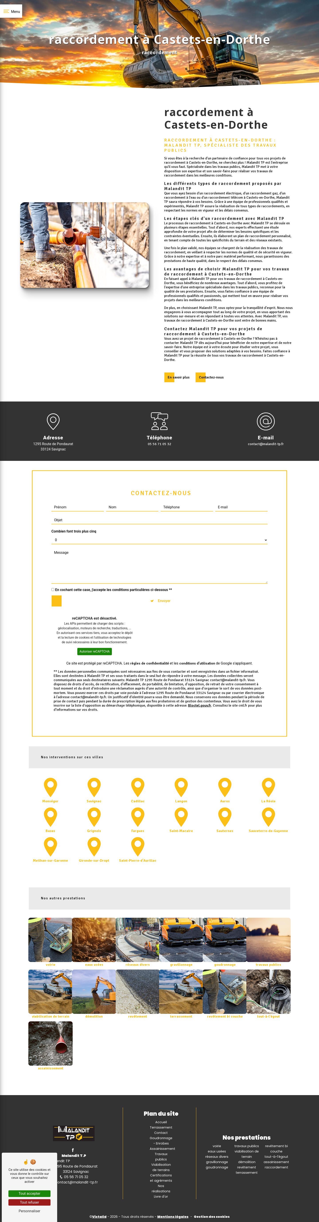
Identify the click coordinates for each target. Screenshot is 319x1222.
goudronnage (217, 1167)
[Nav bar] (11, 11)
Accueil (161, 1122)
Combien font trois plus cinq (73, 514)
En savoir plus (179, 377)
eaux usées (217, 1151)
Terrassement (161, 1127)
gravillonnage (217, 1162)
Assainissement (162, 1148)
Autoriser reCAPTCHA (95, 634)
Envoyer (164, 584)
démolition (246, 1162)
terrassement (247, 1172)
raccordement (276, 1167)
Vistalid (99, 1217)
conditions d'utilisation (197, 646)
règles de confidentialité (149, 646)
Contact (161, 1133)
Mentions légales (173, 1217)
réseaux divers (216, 1156)
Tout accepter (29, 1193)
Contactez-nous (211, 377)
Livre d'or (161, 1196)
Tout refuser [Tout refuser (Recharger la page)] (29, 1202)
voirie (217, 1146)
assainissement (276, 1162)
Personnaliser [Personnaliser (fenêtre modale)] (29, 1211)
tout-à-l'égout (276, 1156)
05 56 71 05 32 (159, 444)
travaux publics (246, 1146)
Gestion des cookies (212, 1217)
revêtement (246, 1167)
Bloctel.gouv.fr (199, 688)
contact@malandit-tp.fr (266, 444)
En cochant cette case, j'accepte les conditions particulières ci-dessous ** (113, 572)
